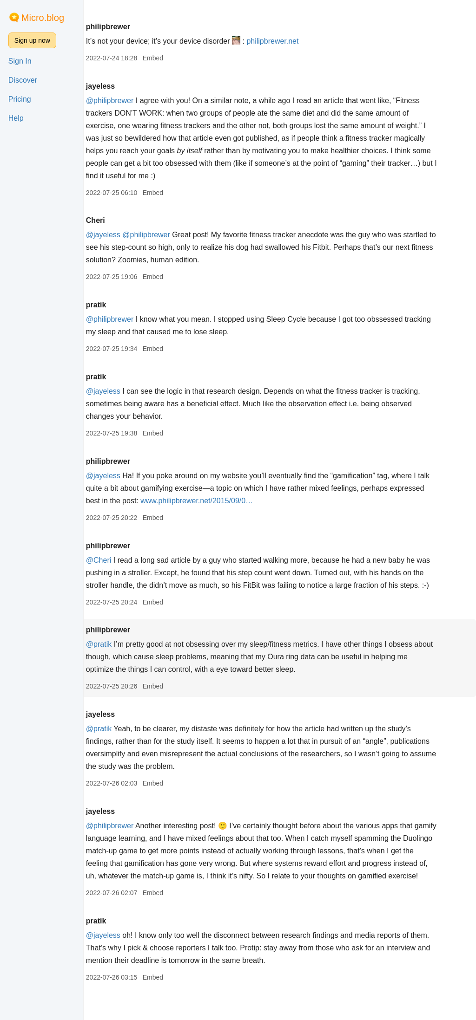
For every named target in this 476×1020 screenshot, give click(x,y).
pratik (128, 305)
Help (16, 118)
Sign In (20, 61)
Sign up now (32, 40)
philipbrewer (140, 27)
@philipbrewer (141, 100)
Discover (22, 80)
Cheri (127, 220)
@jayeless (135, 235)
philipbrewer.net (304, 41)
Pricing (19, 99)
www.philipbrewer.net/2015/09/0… (294, 501)
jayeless (132, 86)
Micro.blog (42, 18)
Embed (184, 58)
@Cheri (130, 560)
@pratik (130, 657)
